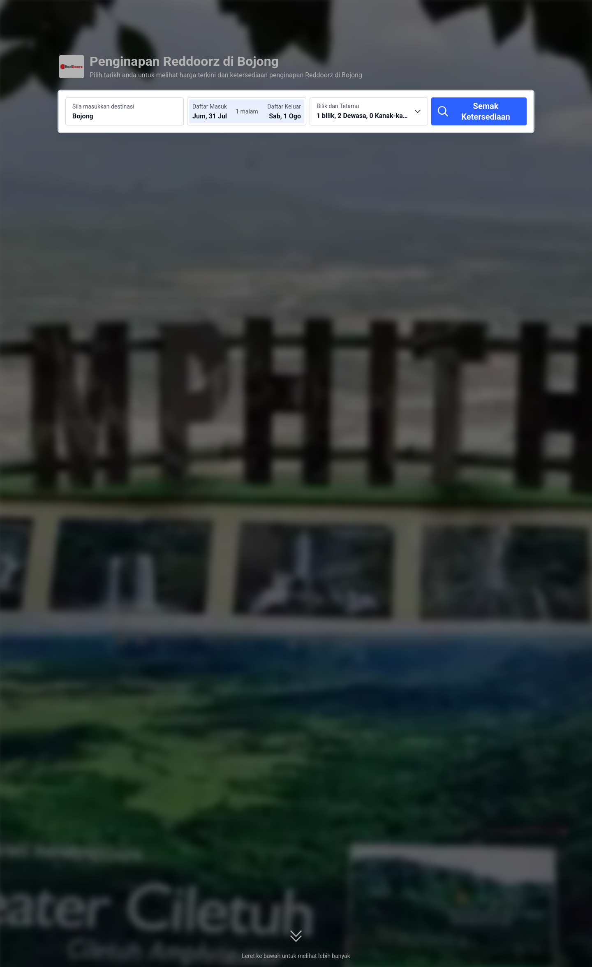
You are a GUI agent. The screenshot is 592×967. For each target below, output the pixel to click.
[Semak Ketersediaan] (479, 111)
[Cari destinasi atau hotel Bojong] (124, 111)
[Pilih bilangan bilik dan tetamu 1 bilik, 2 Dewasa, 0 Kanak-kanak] (369, 111)
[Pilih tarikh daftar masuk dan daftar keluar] (217, 111)
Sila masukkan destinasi (103, 106)
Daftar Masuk (209, 106)
